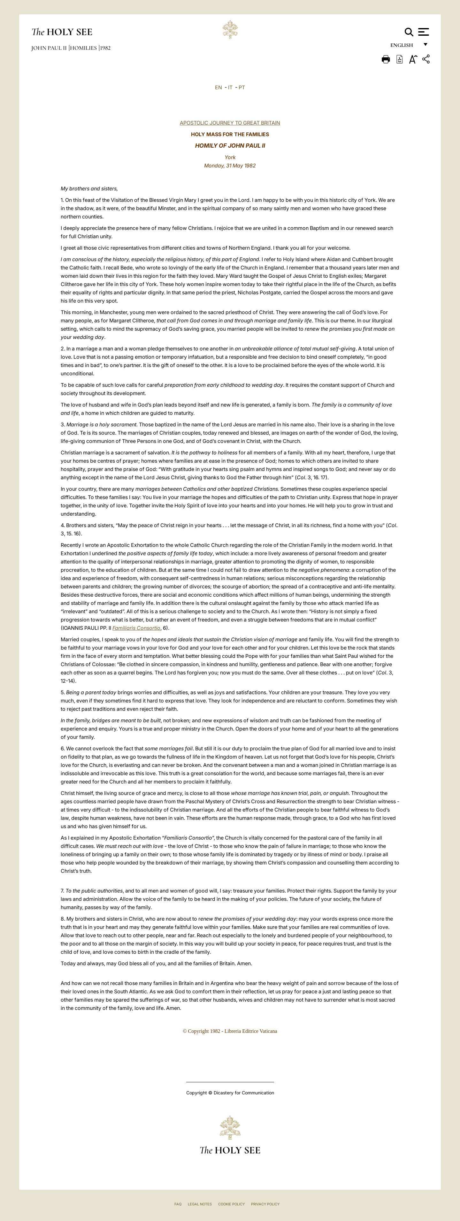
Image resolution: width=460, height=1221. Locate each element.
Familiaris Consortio (136, 628)
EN (218, 87)
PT (242, 87)
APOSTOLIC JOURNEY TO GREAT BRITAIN (230, 123)
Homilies (84, 47)
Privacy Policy (265, 1204)
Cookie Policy (231, 1204)
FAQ (177, 1204)
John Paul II (49, 47)
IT (230, 87)
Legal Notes (200, 1204)
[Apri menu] (423, 31)
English (404, 47)
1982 (105, 47)
